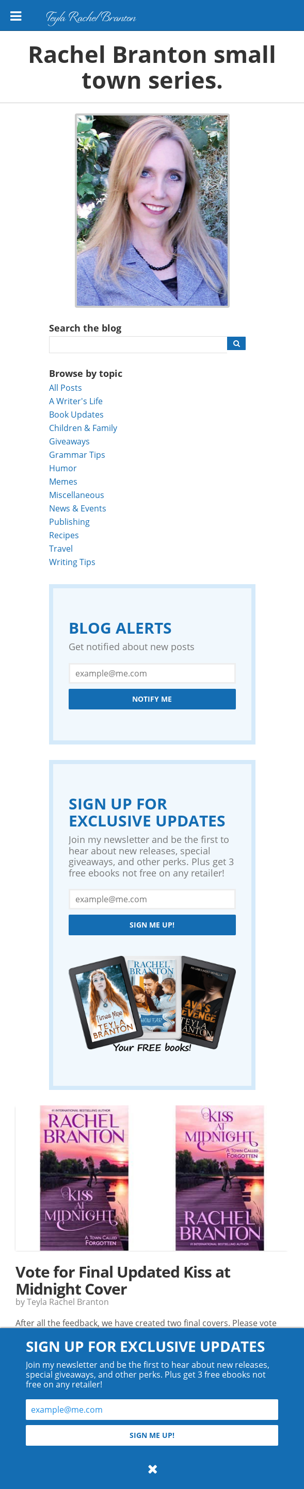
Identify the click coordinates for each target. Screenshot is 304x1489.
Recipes (64, 535)
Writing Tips (72, 561)
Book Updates (76, 414)
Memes (63, 481)
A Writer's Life (76, 400)
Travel (61, 548)
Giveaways (69, 441)
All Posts (65, 387)
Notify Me (152, 699)
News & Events (77, 508)
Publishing (69, 521)
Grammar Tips (77, 454)
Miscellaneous (76, 494)
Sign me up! (152, 925)
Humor (63, 467)
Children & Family (83, 427)
